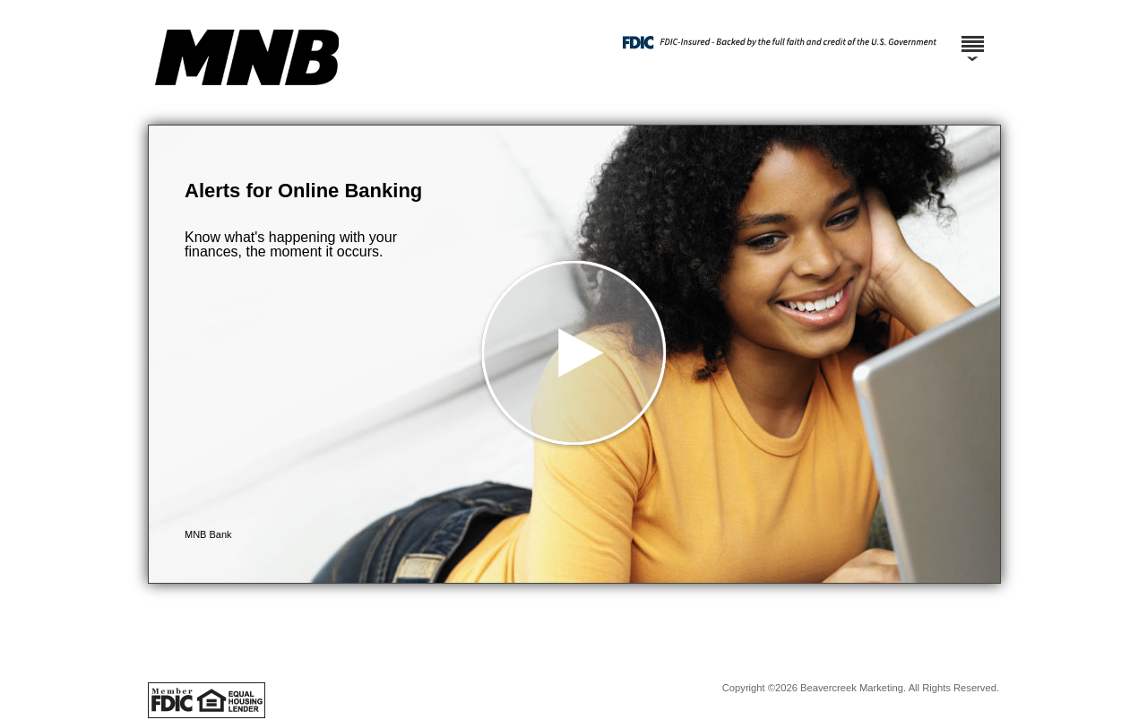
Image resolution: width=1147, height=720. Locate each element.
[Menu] (972, 36)
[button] (574, 354)
